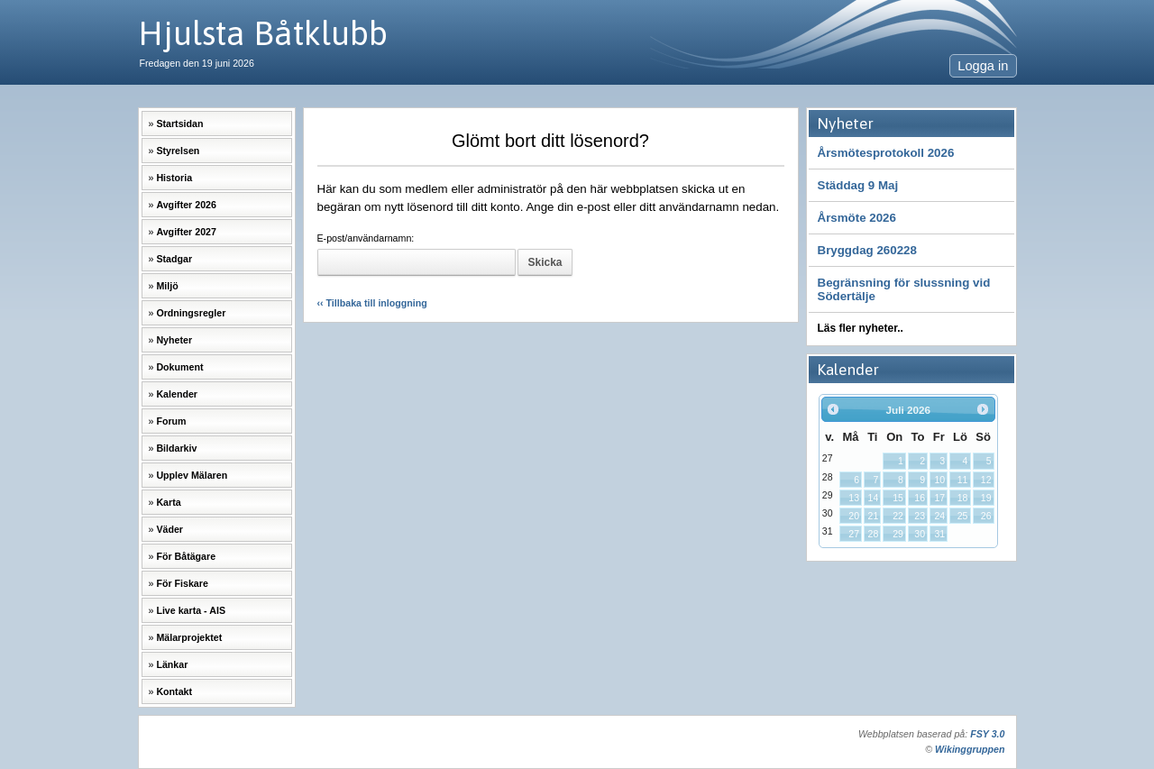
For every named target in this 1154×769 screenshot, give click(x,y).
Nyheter (174, 339)
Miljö (167, 285)
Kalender (176, 394)
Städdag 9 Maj (858, 185)
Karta (168, 502)
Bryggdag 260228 (867, 250)
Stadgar (174, 258)
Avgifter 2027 (186, 231)
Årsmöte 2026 (857, 217)
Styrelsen (177, 150)
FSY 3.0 (987, 733)
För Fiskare (181, 583)
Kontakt (174, 691)
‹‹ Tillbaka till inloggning (372, 303)
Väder (169, 529)
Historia (174, 177)
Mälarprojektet (189, 637)
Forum (171, 421)
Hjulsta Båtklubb (263, 33)
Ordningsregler (190, 312)
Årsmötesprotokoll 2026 (886, 153)
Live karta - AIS (190, 610)
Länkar (172, 664)
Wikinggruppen (969, 749)
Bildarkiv (176, 448)
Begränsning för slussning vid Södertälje (904, 289)
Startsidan (179, 123)
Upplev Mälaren (191, 475)
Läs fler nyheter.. (860, 328)
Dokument (179, 367)
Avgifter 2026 (186, 204)
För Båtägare (185, 556)
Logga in (982, 66)
